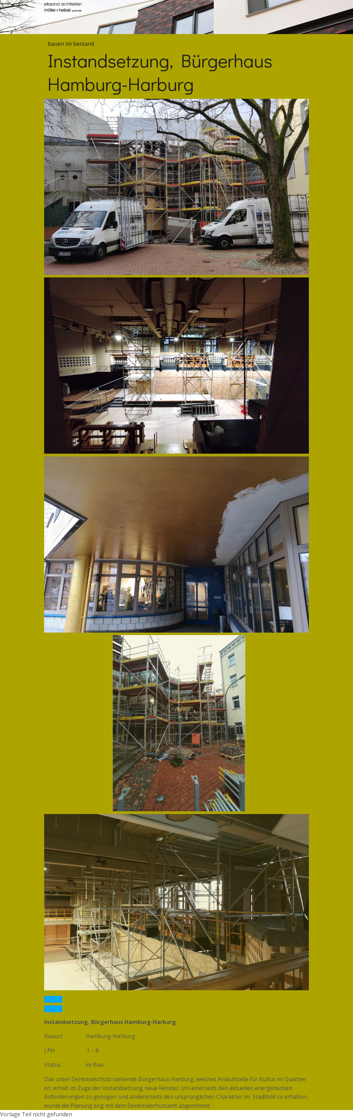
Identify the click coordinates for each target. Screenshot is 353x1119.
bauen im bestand (71, 43)
